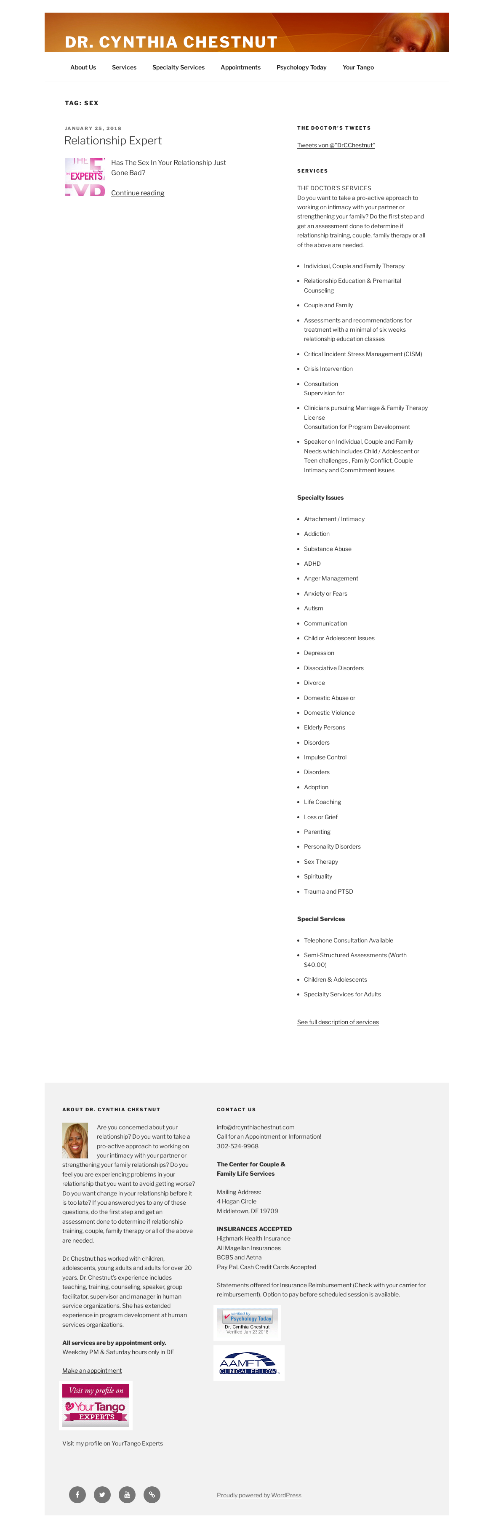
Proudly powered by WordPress (259, 1495)
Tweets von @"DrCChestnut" (336, 145)
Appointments (241, 67)
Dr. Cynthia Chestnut (172, 42)
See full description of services (338, 1021)
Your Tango (358, 67)
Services (124, 67)
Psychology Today (302, 67)
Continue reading (138, 193)
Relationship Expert (113, 140)
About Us (83, 67)
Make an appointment (92, 1370)
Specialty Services (178, 67)
